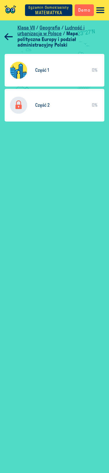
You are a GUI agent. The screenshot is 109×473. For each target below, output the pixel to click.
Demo (84, 10)
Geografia (50, 28)
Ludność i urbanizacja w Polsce (51, 30)
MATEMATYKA (48, 10)
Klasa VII (26, 28)
